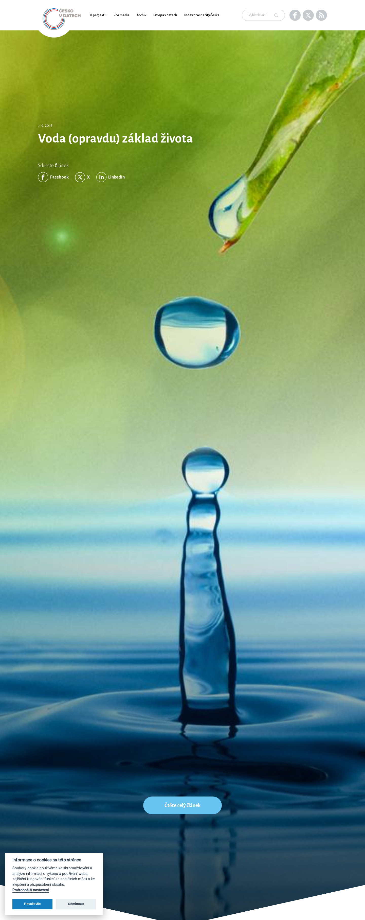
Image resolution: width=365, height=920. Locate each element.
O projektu (98, 15)
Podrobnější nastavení (30, 890)
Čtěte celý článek (183, 805)
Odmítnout (76, 904)
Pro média (122, 15)
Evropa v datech (165, 15)
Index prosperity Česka (201, 15)
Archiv (141, 15)
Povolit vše (32, 904)
